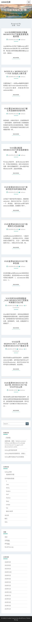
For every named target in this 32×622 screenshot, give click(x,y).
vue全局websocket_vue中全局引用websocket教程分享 (16, 344)
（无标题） (8, 437)
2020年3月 (8, 582)
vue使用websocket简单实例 (16, 262)
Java (7, 484)
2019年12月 (8, 592)
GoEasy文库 (5, 2)
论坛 (6, 522)
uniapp (8, 504)
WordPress (22, 618)
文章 (7, 540)
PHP (7, 494)
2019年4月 (8, 602)
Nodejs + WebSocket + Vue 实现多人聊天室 (16, 72)
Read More (16, 57)
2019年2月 (8, 609)
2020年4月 (8, 579)
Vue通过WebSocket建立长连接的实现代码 (16, 109)
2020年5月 (8, 575)
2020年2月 (8, 585)
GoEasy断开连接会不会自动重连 (14, 457)
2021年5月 (8, 569)
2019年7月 (8, 595)
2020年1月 (8, 589)
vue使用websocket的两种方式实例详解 (16, 225)
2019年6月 (8, 599)
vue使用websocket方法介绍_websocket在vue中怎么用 (16, 385)
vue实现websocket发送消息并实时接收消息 (16, 188)
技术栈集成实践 (9, 478)
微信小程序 (9, 511)
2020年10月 (8, 572)
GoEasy (22, 39)
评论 (7, 544)
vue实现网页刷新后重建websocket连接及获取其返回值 (16, 34)
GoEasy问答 (8, 472)
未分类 (7, 515)
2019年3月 (8, 605)
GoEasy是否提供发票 (11, 450)
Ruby (7, 501)
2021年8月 (8, 565)
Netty (7, 488)
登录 (6, 537)
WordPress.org (9, 547)
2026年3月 (8, 562)
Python (8, 498)
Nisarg (16, 620)
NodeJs (8, 491)
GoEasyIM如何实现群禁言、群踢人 (15, 453)
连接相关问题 (10, 474)
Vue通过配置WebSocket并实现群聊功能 (16, 150)
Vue (7, 508)
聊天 (6, 518)
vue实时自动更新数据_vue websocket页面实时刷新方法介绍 (16, 300)
